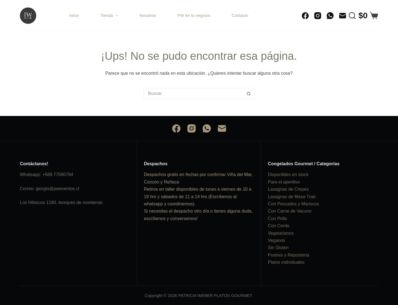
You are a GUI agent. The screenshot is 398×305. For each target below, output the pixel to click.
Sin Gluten (278, 247)
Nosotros (148, 15)
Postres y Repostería (288, 255)
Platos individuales (286, 262)
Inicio (74, 15)
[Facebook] (305, 15)
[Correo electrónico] (342, 15)
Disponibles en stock (288, 174)
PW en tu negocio (193, 15)
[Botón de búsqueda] (248, 93)
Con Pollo (277, 218)
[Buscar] (352, 15)
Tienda (110, 15)
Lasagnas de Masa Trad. (292, 196)
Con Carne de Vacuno (289, 211)
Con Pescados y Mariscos (293, 203)
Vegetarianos (281, 233)
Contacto (240, 15)
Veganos (276, 240)
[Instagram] (317, 15)
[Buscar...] (193, 93)
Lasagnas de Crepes (288, 189)
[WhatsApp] (330, 15)
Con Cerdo (278, 225)
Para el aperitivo (284, 182)
